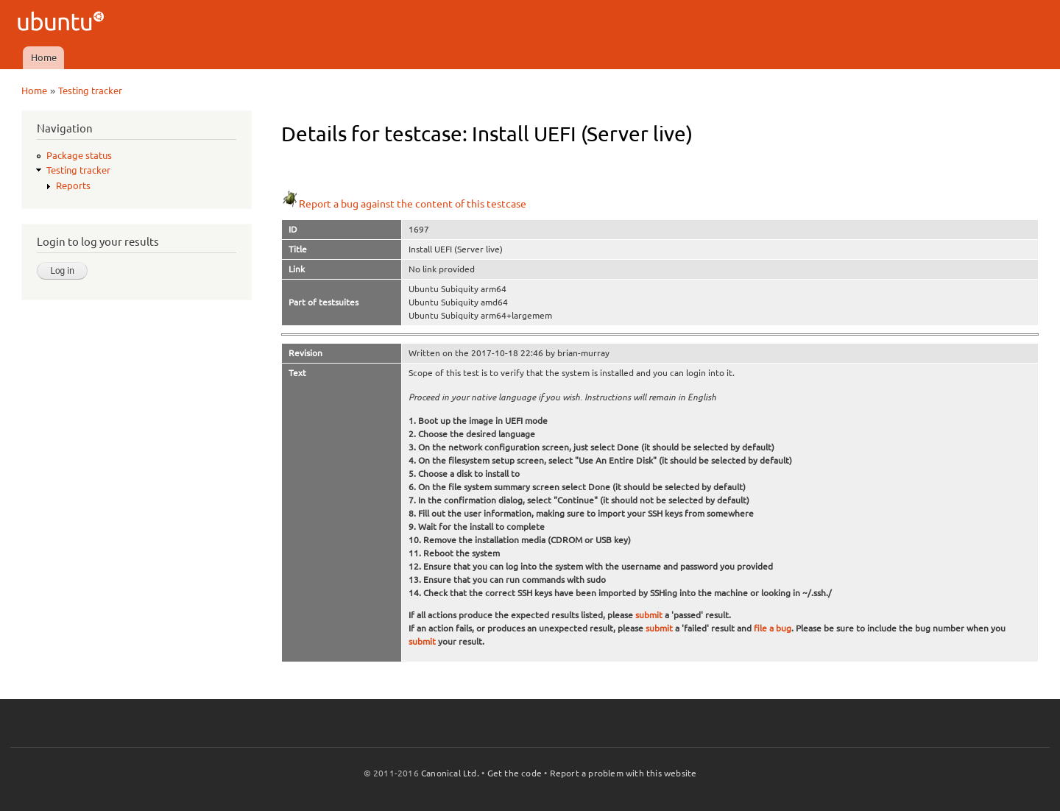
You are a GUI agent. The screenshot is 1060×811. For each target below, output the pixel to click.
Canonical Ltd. (450, 773)
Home (44, 57)
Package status (79, 155)
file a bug (772, 628)
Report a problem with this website (623, 773)
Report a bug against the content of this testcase (403, 204)
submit (648, 615)
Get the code (514, 773)
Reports (73, 185)
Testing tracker (90, 90)
